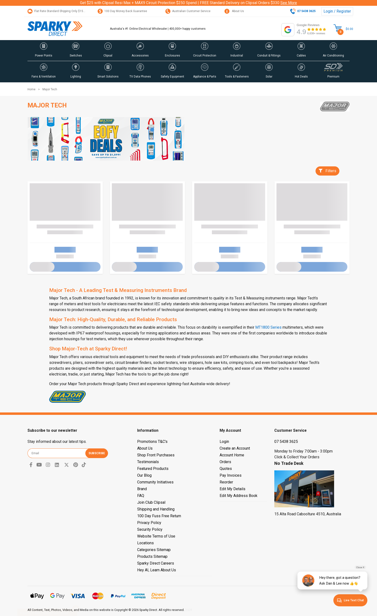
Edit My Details (232, 489)
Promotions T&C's (152, 441)
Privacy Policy (149, 522)
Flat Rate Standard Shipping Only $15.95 (57, 11)
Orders (225, 462)
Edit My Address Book (238, 495)
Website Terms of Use (156, 536)
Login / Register (337, 11)
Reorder (226, 482)
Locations (145, 543)
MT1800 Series (268, 327)
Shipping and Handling (156, 509)
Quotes (226, 468)
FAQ (140, 495)
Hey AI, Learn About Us (156, 570)
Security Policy (149, 529)
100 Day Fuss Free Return (159, 516)
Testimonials (148, 462)
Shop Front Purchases (156, 455)
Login (224, 441)
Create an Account (235, 448)
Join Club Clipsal (151, 502)
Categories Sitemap (154, 549)
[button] (43, 50)
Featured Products (152, 468)
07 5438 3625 (286, 441)
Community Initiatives (155, 482)
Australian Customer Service (187, 11)
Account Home (232, 455)
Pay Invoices (231, 475)
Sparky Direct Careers (155, 563)
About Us (234, 11)
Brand (142, 489)
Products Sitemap (152, 556)
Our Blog (144, 475)
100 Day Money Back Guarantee (122, 11)
